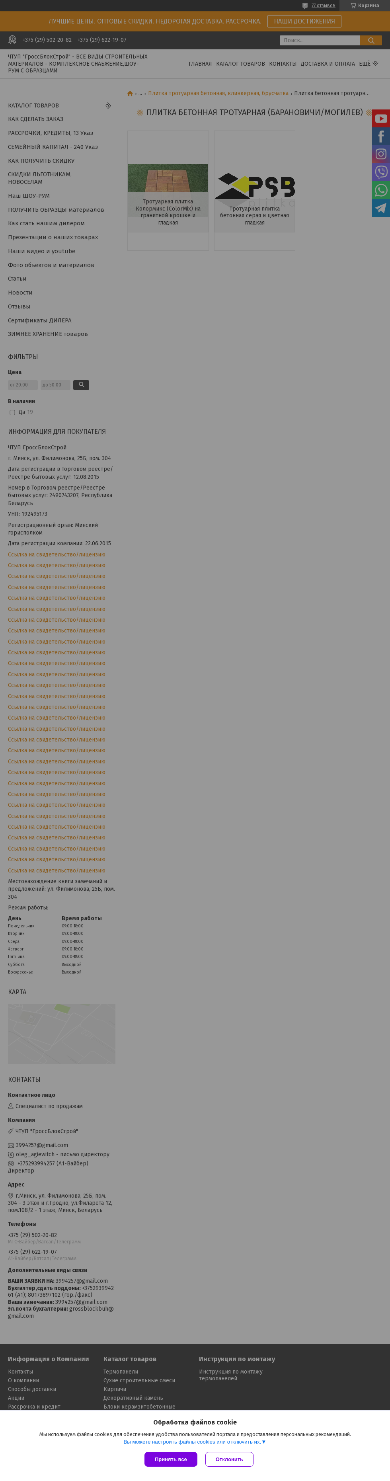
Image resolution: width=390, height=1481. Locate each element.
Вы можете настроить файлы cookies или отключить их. (192, 1442)
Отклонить (229, 1459)
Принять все (171, 1459)
